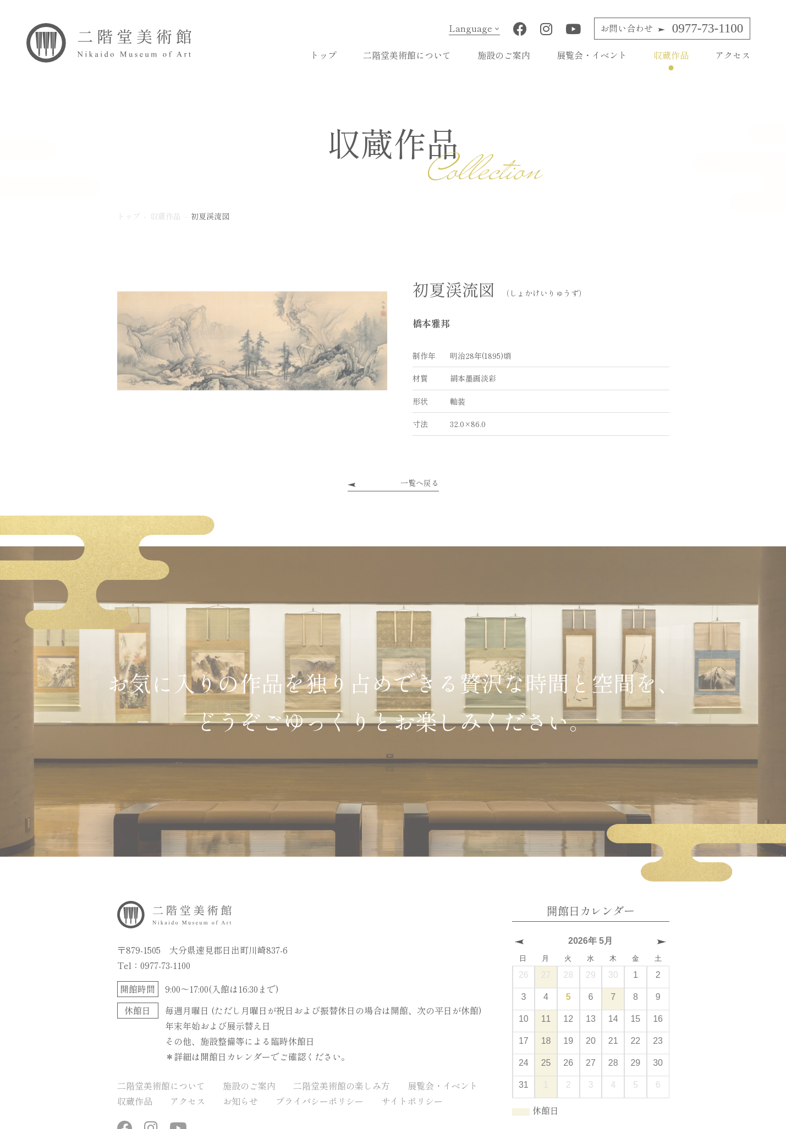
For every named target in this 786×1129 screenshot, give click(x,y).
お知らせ (240, 1101)
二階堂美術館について (407, 55)
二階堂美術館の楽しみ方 (341, 1085)
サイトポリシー (412, 1101)
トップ (323, 55)
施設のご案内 (503, 55)
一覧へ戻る (419, 482)
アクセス (732, 55)
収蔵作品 (671, 55)
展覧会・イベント (592, 55)
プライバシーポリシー (320, 1101)
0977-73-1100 (671, 28)
